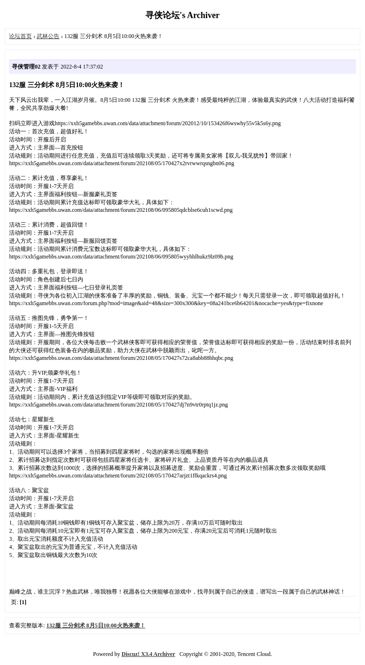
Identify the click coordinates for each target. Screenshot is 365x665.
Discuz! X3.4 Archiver (148, 654)
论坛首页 (20, 36)
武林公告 (48, 36)
